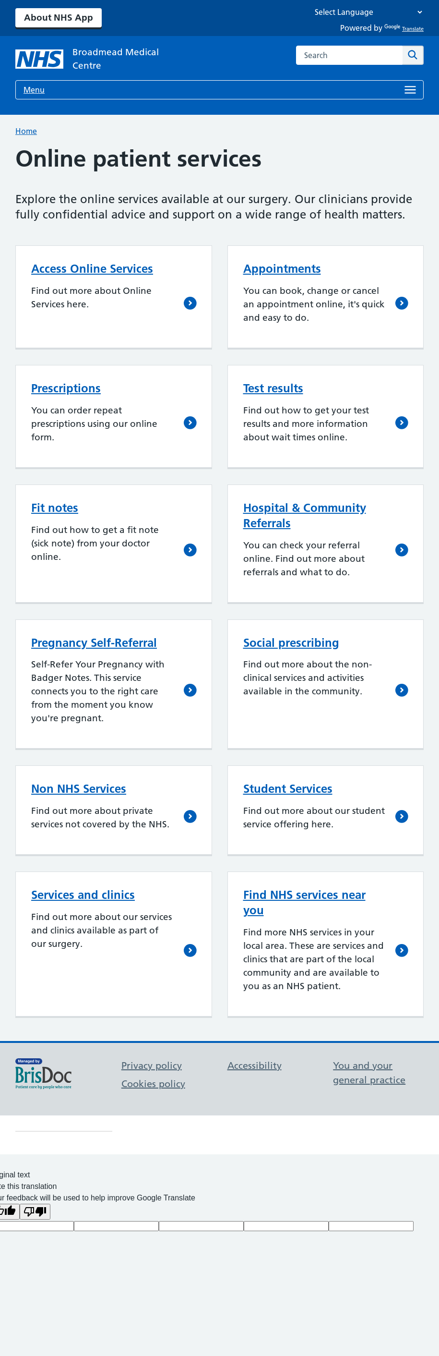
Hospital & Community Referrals (304, 515)
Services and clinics (83, 895)
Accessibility (254, 1065)
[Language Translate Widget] (366, 12)
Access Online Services (92, 269)
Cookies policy (153, 1084)
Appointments (282, 269)
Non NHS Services (78, 789)
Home (26, 131)
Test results (273, 388)
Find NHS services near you (304, 902)
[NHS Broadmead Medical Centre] (92, 59)
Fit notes (54, 508)
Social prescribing (291, 643)
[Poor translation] (35, 1212)
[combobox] (349, 55)
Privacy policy (151, 1065)
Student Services (287, 789)
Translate (404, 28)
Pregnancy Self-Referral (94, 643)
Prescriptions (66, 388)
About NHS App (58, 17)
